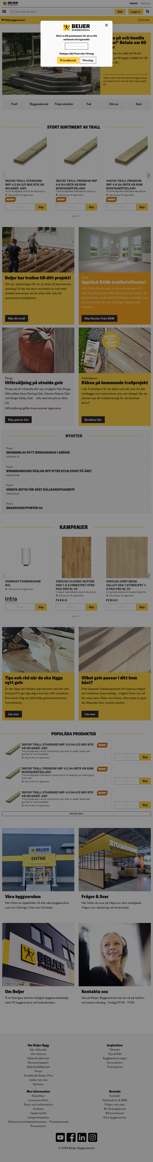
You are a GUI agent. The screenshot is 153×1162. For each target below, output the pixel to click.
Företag (88, 60)
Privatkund (68, 60)
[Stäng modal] (106, 25)
